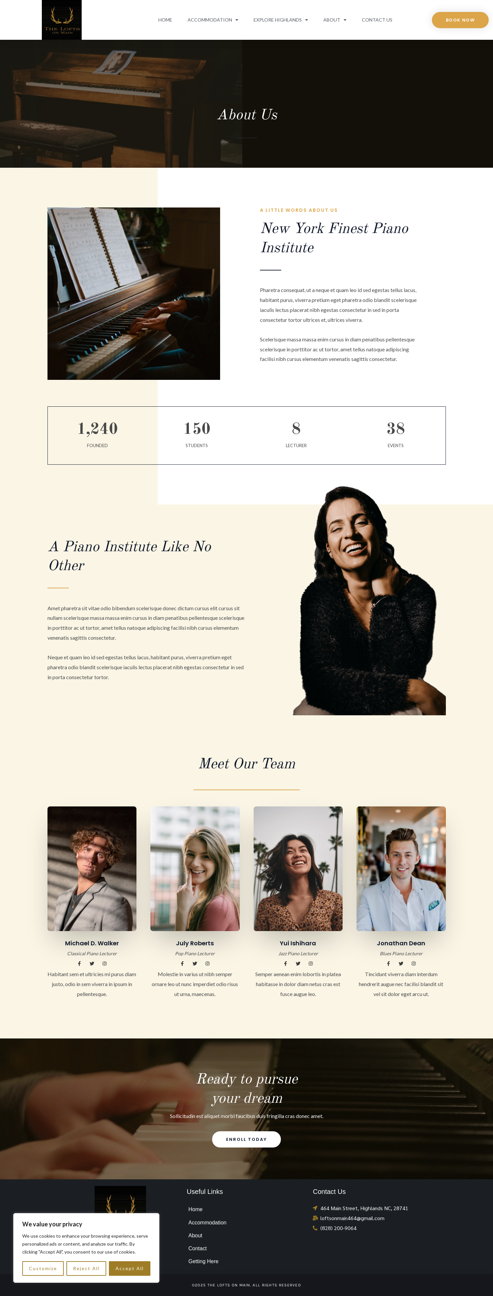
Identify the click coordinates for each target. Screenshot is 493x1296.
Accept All (130, 1268)
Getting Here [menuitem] (203, 1261)
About (335, 20)
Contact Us (377, 20)
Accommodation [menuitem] (207, 1222)
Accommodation (213, 20)
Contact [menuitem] (197, 1248)
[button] (79, 963)
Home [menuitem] (195, 1209)
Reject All (86, 1268)
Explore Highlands (281, 20)
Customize (43, 1268)
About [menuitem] (195, 1235)
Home (165, 20)
